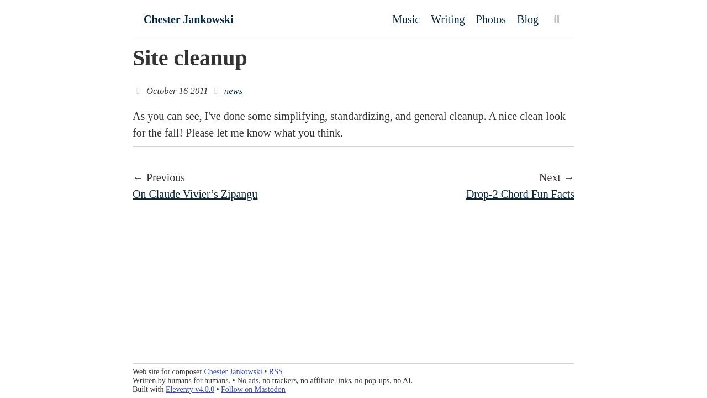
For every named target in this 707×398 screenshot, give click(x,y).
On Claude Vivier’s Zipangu (195, 194)
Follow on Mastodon (253, 389)
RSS (276, 372)
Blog (528, 19)
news (233, 91)
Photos (491, 19)
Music (406, 19)
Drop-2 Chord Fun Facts (520, 194)
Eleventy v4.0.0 (190, 389)
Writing (448, 19)
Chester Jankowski (188, 19)
